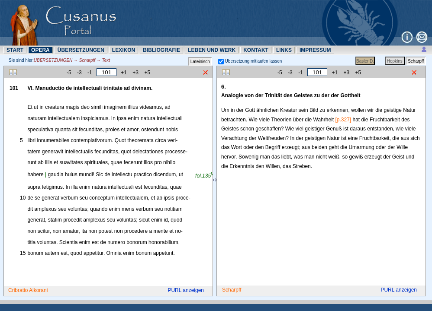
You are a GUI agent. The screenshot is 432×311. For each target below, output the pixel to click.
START (14, 50)
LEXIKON (123, 50)
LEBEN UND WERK (211, 50)
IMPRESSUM (315, 50)
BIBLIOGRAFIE (161, 50)
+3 (135, 73)
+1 (124, 73)
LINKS (284, 50)
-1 (89, 73)
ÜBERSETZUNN (81, 50)
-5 (69, 73)
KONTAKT (255, 50)
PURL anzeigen (186, 290)
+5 (147, 73)
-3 (79, 73)
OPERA (40, 50)
